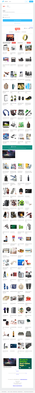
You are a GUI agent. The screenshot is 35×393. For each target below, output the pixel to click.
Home (9, 391)
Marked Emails (15, 391)
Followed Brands (20, 391)
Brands (10, 1)
